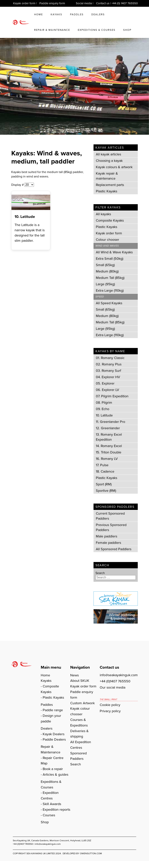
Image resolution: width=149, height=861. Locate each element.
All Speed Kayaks (109, 303)
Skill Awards (52, 803)
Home (38, 14)
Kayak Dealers (53, 734)
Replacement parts (110, 184)
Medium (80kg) (107, 271)
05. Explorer (105, 383)
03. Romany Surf (108, 370)
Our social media (112, 687)
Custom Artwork (82, 703)
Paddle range (53, 710)
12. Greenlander (108, 428)
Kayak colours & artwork (114, 167)
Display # (17, 184)
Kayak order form (24, 3)
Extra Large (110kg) (110, 290)
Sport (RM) (104, 484)
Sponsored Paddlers (78, 756)
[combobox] (115, 577)
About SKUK (79, 680)
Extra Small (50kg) (109, 258)
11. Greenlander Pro (110, 421)
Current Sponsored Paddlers (110, 516)
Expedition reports (56, 809)
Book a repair (53, 768)
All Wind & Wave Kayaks (114, 252)
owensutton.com (91, 853)
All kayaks (103, 214)
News (74, 675)
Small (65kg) (105, 264)
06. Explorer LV (107, 389)
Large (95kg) (105, 284)
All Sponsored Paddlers (113, 549)
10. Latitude (25, 216)
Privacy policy (110, 711)
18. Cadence (105, 471)
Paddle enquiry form (52, 3)
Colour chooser (107, 239)
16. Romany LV (107, 458)
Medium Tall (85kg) (110, 277)
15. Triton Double (108, 452)
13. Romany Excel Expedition (109, 437)
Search (100, 573)
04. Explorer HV (108, 377)
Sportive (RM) (106, 490)
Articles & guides (55, 774)
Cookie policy (110, 704)
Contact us (102, 3)
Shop (127, 30)
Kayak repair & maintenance (107, 176)
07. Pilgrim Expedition (112, 396)
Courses (49, 815)
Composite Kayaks (110, 220)
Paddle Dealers (54, 739)
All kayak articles (108, 154)
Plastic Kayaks (106, 191)
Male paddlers (106, 536)
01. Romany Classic (110, 357)
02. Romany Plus (108, 364)
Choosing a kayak (109, 160)
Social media (84, 3)
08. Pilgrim (104, 402)
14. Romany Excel (109, 445)
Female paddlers (108, 542)
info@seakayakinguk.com (119, 675)
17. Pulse (102, 465)
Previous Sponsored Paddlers (111, 527)
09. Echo (102, 408)
